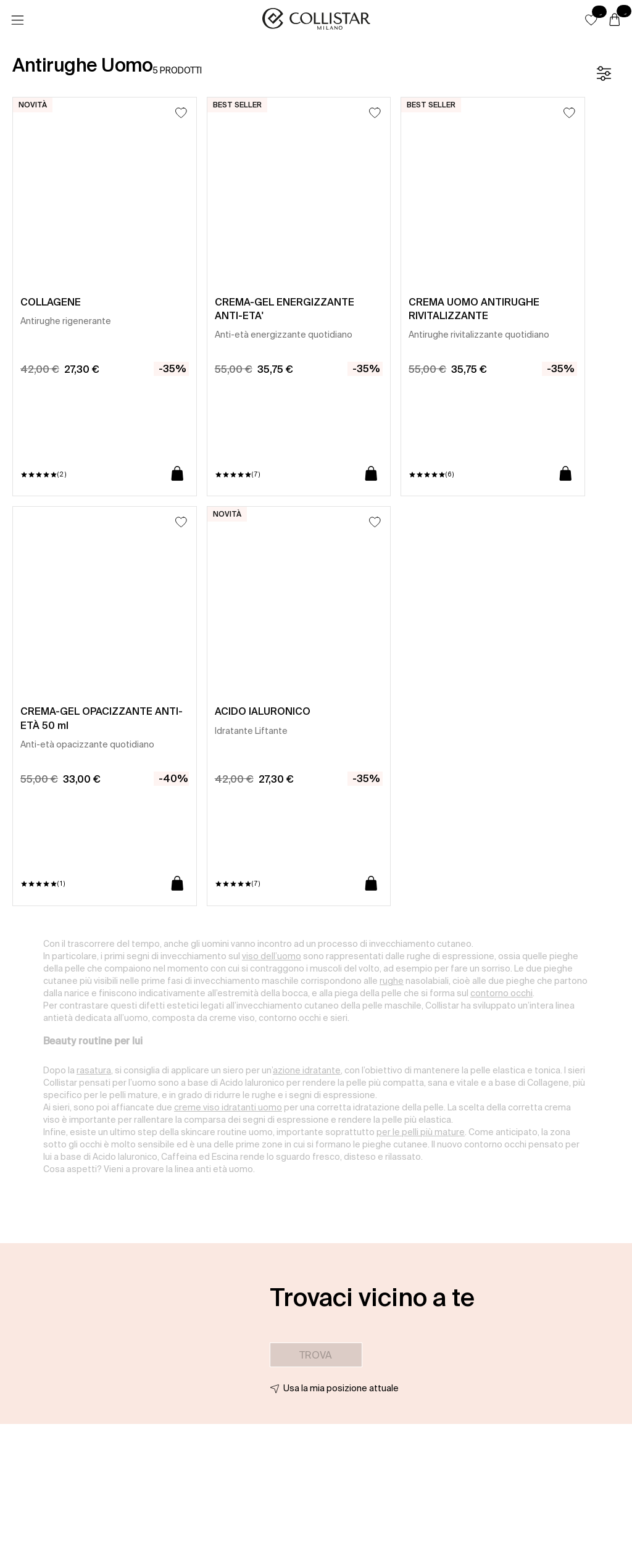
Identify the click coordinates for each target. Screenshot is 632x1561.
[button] (591, 20)
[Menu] (17, 20)
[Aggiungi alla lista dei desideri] (181, 112)
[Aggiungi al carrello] (177, 474)
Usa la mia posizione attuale (341, 1388)
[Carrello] (614, 20)
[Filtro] (603, 73)
